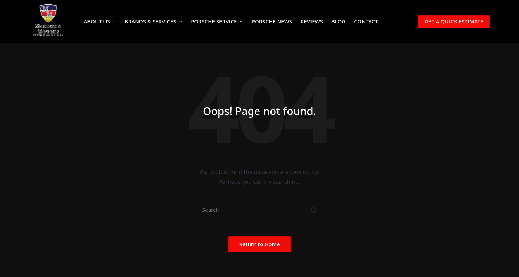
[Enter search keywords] (259, 210)
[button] (449, 21)
